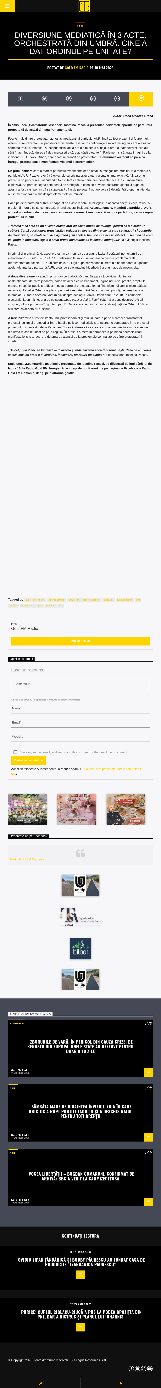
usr (61, 605)
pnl (138, 599)
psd (40, 605)
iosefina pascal (91, 599)
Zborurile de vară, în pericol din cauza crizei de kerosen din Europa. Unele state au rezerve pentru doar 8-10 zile (80, 1046)
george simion (56, 599)
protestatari (27, 605)
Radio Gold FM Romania (27, 859)
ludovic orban (124, 599)
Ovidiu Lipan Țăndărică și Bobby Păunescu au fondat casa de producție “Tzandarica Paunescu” (81, 1262)
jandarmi (108, 599)
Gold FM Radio (77, 68)
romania (50, 605)
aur (27, 599)
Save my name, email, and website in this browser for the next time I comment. (74, 752)
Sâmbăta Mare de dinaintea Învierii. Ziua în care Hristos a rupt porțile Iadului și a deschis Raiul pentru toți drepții (80, 1111)
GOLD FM (73, 599)
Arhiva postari (80, 641)
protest (14, 605)
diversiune (39, 599)
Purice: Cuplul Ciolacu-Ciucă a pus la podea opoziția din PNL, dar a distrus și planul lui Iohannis (81, 1314)
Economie (17, 1023)
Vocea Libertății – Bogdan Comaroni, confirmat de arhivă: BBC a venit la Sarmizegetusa (81, 1176)
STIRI (80, 25)
